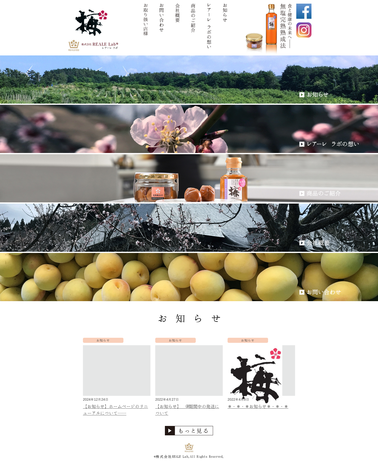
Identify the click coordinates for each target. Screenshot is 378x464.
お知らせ (103, 340)
